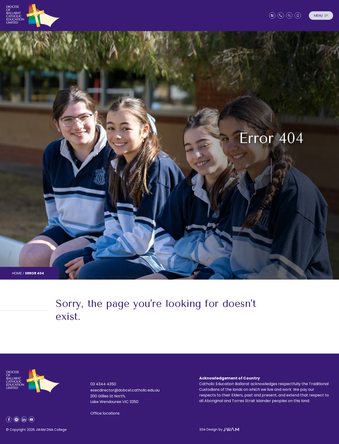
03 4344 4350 (103, 384)
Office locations (105, 413)
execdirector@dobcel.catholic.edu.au (125, 390)
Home (17, 273)
